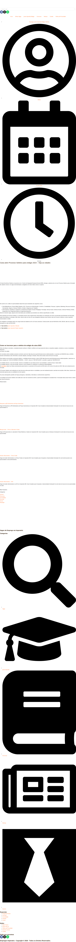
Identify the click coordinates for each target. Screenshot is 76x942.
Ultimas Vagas (18, 16)
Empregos (31, 22)
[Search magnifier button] (75, 9)
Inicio (11, 16)
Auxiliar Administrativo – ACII (6, 481)
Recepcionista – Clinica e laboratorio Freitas (10, 429)
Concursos (39, 16)
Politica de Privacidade (61, 16)
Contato (51, 16)
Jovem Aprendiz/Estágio (29, 16)
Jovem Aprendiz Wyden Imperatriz (15, 328)
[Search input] (37, 9)
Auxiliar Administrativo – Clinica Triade (8, 455)
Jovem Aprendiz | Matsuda (13, 326)
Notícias (45, 16)
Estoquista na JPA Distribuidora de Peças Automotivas (11, 403)
